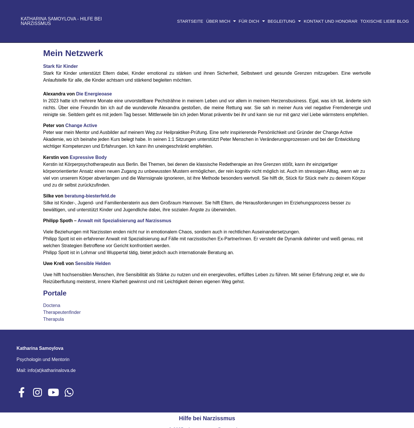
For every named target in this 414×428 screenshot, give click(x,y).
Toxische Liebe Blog (384, 21)
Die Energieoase (94, 93)
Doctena (51, 305)
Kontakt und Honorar (330, 21)
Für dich (252, 21)
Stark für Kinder (60, 66)
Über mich (221, 21)
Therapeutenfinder (62, 312)
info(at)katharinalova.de (52, 370)
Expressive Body (88, 157)
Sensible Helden (93, 263)
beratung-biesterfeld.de (90, 195)
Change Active (81, 125)
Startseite (190, 21)
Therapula (53, 319)
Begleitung (284, 21)
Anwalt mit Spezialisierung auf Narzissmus (124, 220)
